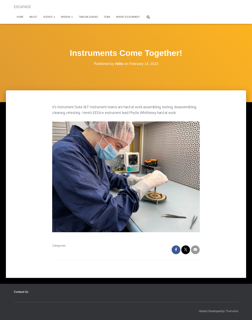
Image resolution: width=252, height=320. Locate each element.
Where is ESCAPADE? (128, 17)
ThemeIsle (231, 311)
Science (49, 17)
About (33, 17)
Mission (67, 17)
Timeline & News (88, 17)
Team (107, 17)
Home (20, 17)
